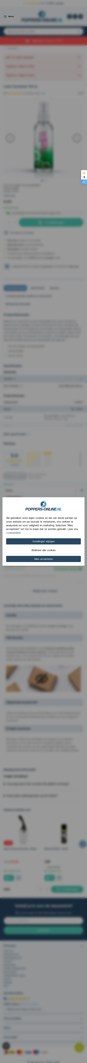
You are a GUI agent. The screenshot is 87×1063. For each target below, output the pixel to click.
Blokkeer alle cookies (44, 550)
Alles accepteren (43, 558)
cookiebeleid (13, 532)
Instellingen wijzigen (43, 541)
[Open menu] (8, 16)
